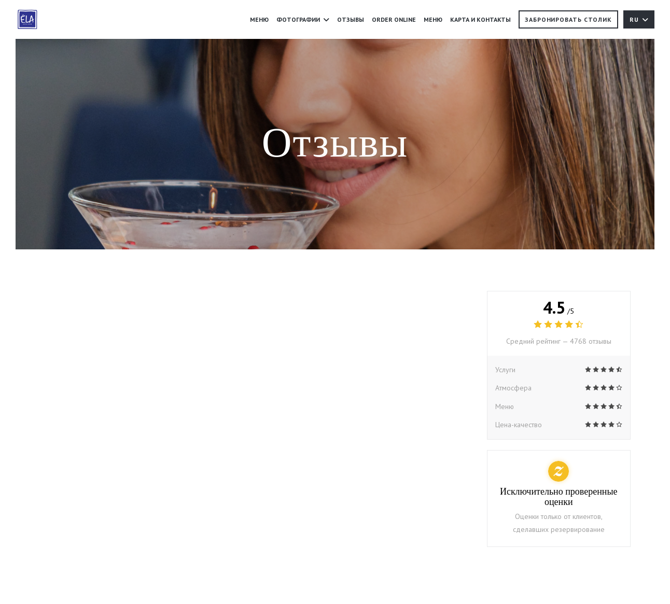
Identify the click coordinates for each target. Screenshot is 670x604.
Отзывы (350, 19)
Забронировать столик (568, 19)
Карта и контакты (480, 19)
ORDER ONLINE (394, 18)
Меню (259, 19)
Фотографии (302, 19)
